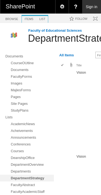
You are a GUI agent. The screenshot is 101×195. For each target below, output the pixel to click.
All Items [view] (66, 55)
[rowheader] (63, 111)
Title (79, 65)
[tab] (11, 18)
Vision (81, 72)
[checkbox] (62, 65)
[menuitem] (62, 7)
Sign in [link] (91, 7)
